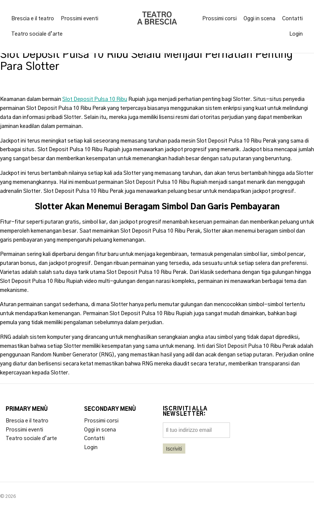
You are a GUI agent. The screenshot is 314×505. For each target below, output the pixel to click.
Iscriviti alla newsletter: (185, 411)
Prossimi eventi (79, 18)
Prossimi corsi (219, 18)
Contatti (292, 18)
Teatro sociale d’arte (37, 34)
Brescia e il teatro (32, 18)
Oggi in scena (259, 18)
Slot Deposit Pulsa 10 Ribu (94, 99)
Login (296, 34)
